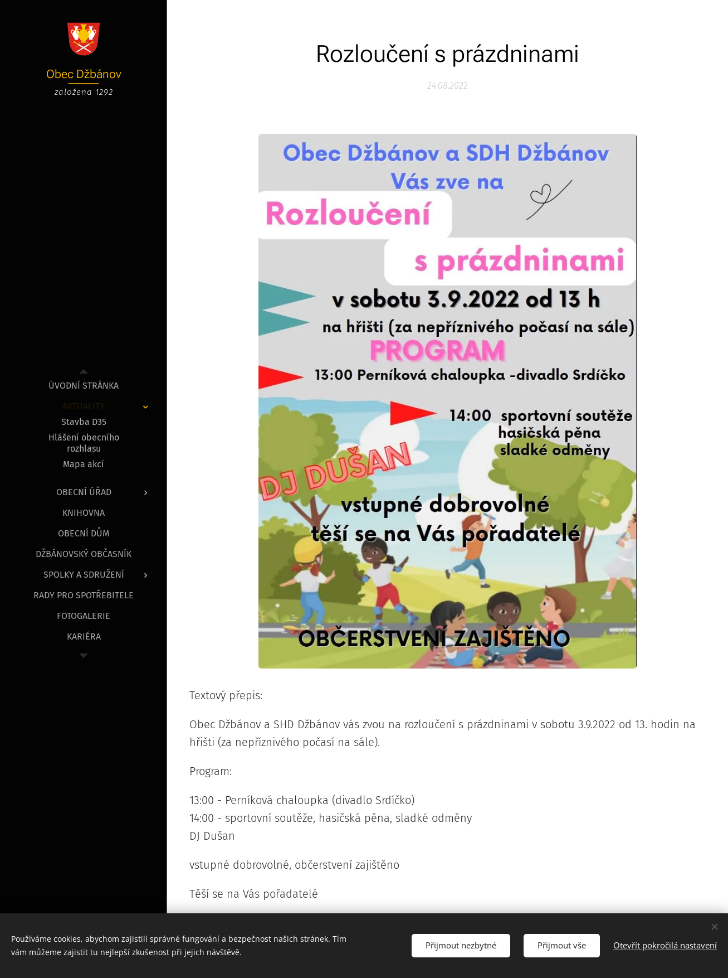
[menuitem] (83, 385)
